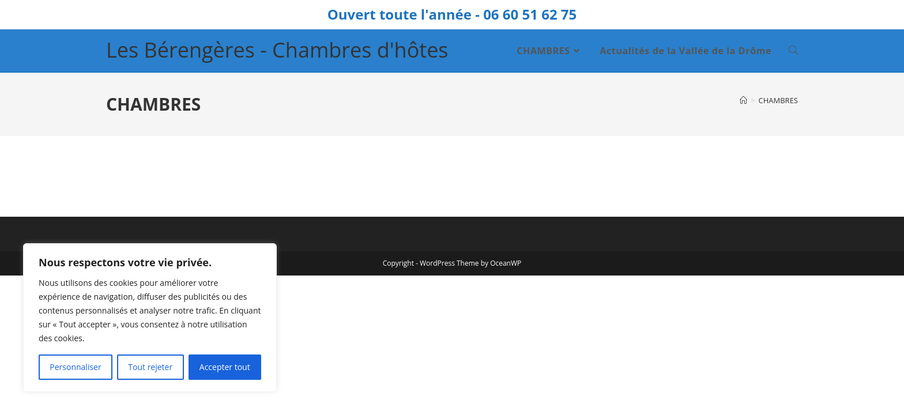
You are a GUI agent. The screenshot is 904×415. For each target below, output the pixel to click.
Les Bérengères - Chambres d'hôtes (277, 50)
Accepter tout (224, 366)
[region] (150, 317)
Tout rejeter (150, 366)
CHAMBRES (778, 100)
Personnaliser (75, 366)
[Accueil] (743, 100)
